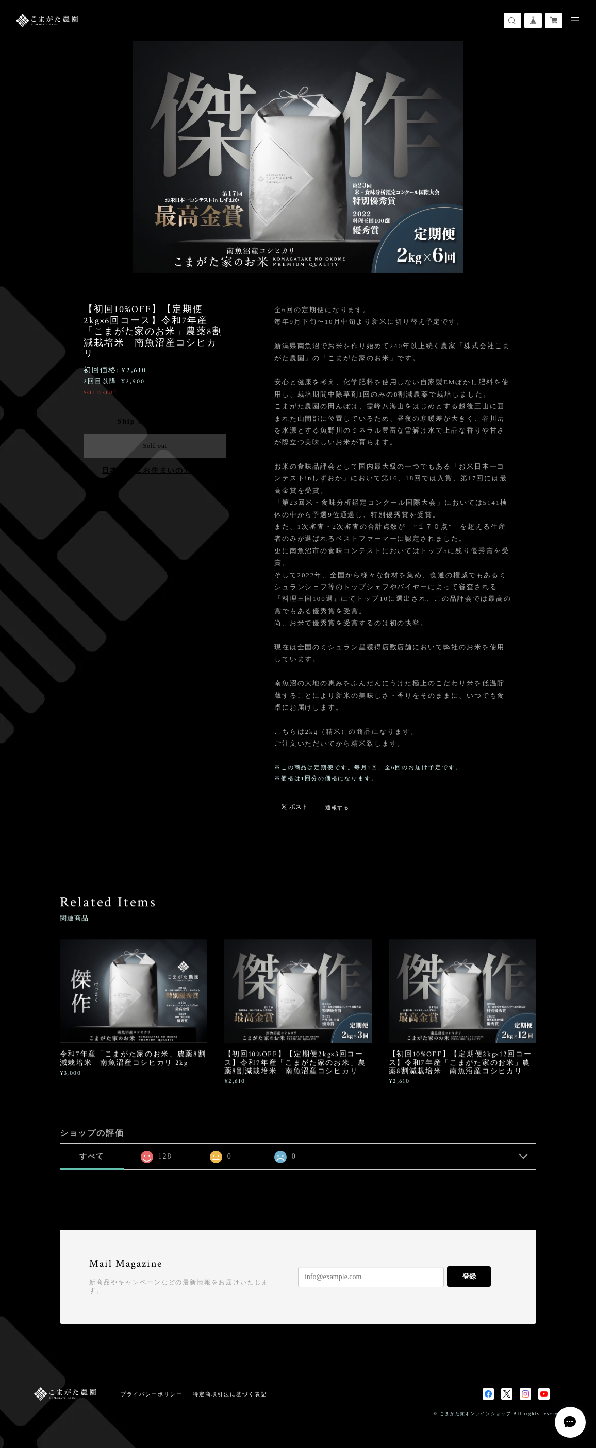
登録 (469, 1276)
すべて (91, 1156)
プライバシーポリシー (151, 1394)
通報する (337, 808)
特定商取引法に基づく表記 (230, 1394)
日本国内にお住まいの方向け (155, 470)
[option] (298, 157)
